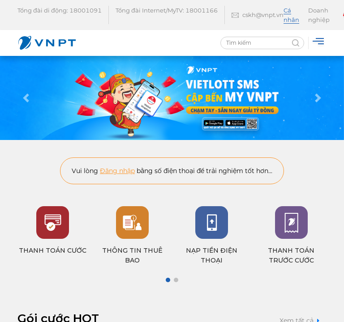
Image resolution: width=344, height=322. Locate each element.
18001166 (201, 10)
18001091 (85, 10)
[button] (26, 98)
